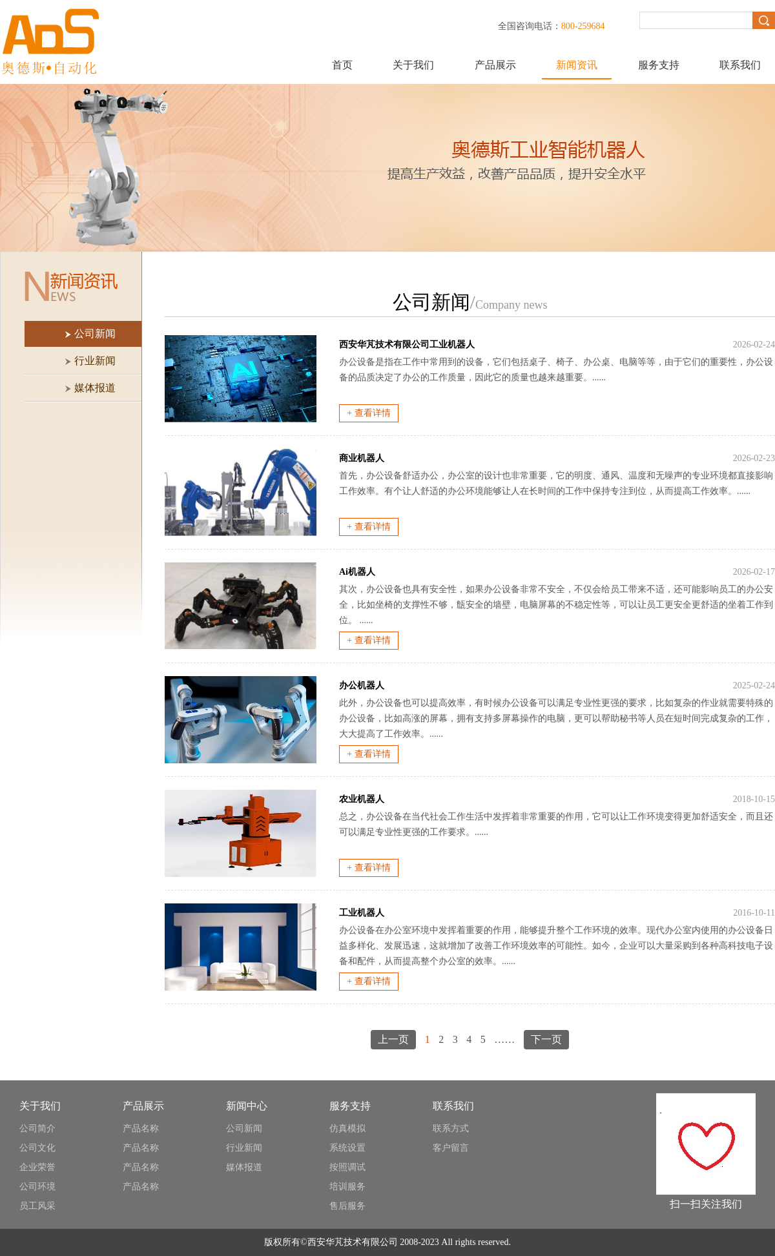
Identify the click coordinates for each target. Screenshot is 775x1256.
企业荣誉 (37, 1167)
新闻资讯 (576, 64)
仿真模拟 (347, 1128)
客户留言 (451, 1148)
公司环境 (37, 1186)
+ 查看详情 (368, 413)
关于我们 (413, 64)
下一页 (546, 1039)
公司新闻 (244, 1128)
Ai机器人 (357, 572)
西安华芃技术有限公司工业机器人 (407, 344)
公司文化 (37, 1148)
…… (504, 1039)
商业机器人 (361, 458)
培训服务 (347, 1186)
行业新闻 (244, 1148)
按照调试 (347, 1167)
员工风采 (37, 1206)
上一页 (393, 1039)
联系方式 (451, 1128)
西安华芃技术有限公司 (352, 1242)
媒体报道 (244, 1167)
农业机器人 (361, 799)
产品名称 (141, 1128)
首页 (342, 64)
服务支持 (658, 64)
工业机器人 (361, 913)
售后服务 (347, 1206)
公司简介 (37, 1128)
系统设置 (347, 1148)
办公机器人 (361, 685)
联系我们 (740, 64)
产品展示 (495, 64)
